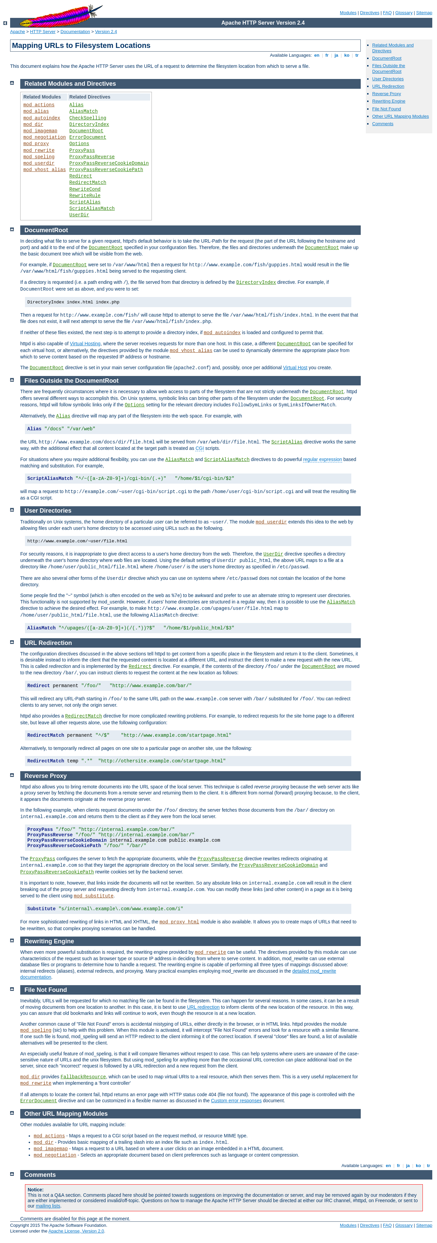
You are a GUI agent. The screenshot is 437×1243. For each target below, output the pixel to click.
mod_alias (36, 111)
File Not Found (386, 108)
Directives (369, 12)
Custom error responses (236, 1100)
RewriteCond (85, 189)
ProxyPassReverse (92, 157)
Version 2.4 (106, 31)
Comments (382, 123)
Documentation (75, 31)
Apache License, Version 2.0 (76, 1231)
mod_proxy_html (179, 922)
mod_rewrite (38, 150)
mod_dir (33, 124)
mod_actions (38, 105)
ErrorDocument (88, 137)
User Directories (388, 78)
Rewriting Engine (388, 101)
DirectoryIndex (89, 124)
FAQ (387, 12)
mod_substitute (94, 896)
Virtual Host (295, 367)
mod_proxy (36, 143)
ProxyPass (82, 150)
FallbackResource (83, 1077)
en (317, 55)
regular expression (322, 459)
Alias (77, 105)
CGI (199, 448)
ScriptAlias (85, 202)
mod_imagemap (40, 131)
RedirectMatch (88, 182)
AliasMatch (84, 111)
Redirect (81, 176)
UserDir (79, 215)
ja (336, 55)
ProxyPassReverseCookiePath (106, 169)
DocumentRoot (387, 58)
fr (327, 55)
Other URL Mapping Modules (400, 116)
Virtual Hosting (85, 343)
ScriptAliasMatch (92, 208)
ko (347, 55)
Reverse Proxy (386, 93)
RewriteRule (85, 195)
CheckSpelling (88, 118)
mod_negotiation (44, 137)
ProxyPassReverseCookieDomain (109, 163)
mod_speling (38, 157)
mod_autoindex (41, 118)
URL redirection (203, 1007)
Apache (17, 31)
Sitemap (424, 12)
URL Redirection (388, 86)
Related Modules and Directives (70, 83)
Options (79, 143)
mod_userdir (38, 163)
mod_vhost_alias (44, 169)
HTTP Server (43, 31)
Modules (348, 12)
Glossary (403, 12)
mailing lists (48, 1206)
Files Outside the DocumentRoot (388, 68)
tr (357, 55)
